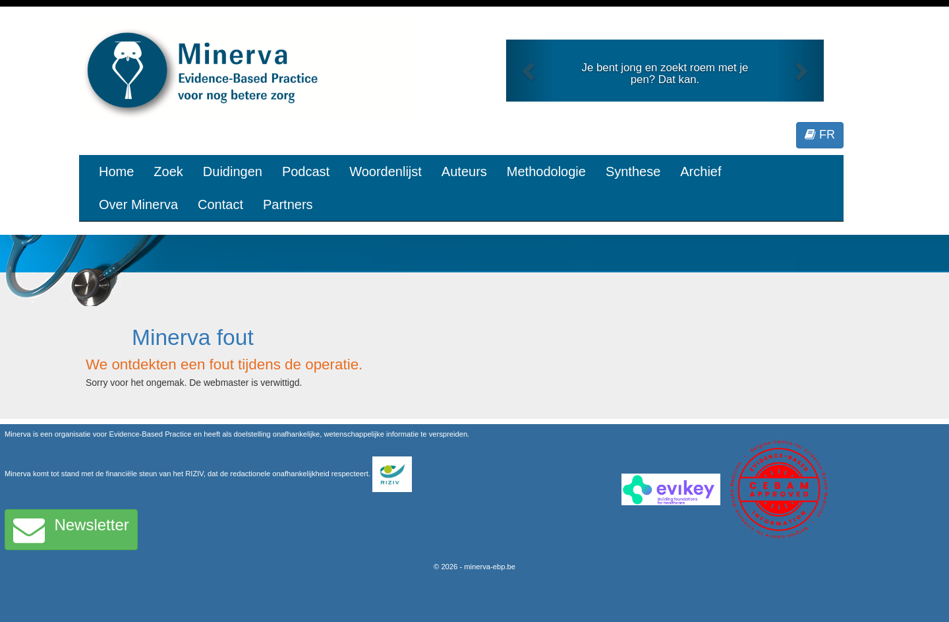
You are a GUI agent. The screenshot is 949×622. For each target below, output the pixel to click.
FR (820, 134)
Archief (700, 171)
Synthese (633, 171)
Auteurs (464, 171)
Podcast (306, 171)
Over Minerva (138, 204)
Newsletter (71, 529)
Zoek (168, 171)
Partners (288, 204)
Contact (220, 204)
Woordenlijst (385, 171)
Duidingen (232, 171)
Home (116, 171)
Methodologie (546, 171)
